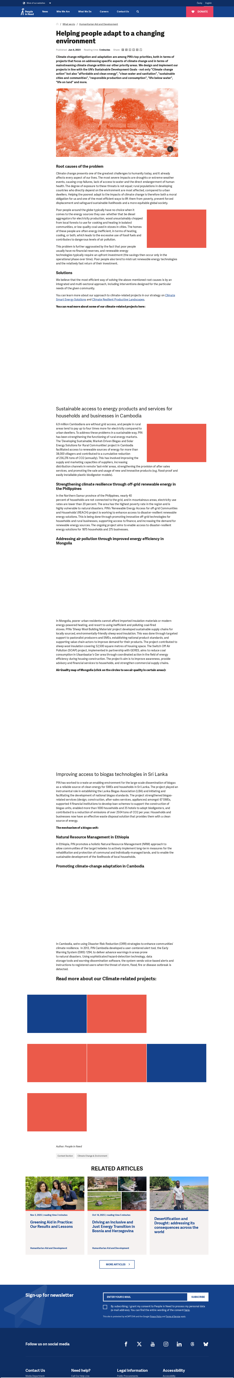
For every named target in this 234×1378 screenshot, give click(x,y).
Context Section (65, 1156)
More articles (116, 1264)
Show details (48, 1374)
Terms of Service (173, 1316)
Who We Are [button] (63, 11)
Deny (208, 1371)
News (45, 11)
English (208, 3)
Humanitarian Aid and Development (98, 24)
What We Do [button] (85, 11)
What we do (69, 24)
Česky (199, 3)
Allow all (208, 1355)
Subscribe (198, 1297)
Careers (104, 11)
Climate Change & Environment (92, 1156)
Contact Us (123, 11)
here (187, 1310)
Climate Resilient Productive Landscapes (118, 299)
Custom (208, 1363)
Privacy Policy (156, 1316)
